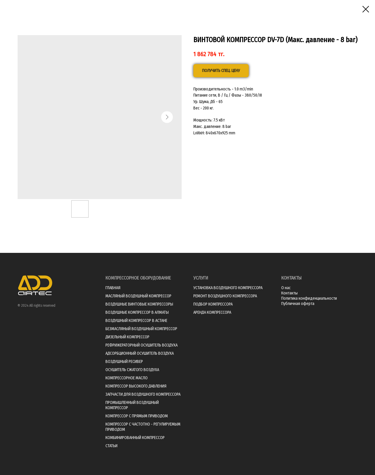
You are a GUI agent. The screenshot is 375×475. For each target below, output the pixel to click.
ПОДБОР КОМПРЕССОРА (213, 304)
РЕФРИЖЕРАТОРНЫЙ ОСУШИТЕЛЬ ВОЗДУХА (141, 345)
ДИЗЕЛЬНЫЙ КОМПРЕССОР (127, 337)
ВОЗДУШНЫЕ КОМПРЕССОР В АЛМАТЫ (137, 312)
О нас (286, 287)
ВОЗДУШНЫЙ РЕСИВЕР (124, 361)
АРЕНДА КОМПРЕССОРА (212, 312)
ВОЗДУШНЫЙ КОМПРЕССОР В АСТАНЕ (136, 320)
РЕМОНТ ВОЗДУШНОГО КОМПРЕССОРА (225, 296)
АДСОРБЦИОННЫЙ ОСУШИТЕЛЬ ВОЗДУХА (139, 353)
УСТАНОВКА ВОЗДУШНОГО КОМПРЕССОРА (227, 287)
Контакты (289, 293)
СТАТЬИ (111, 445)
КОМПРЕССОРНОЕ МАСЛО (126, 377)
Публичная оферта (297, 303)
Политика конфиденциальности (309, 298)
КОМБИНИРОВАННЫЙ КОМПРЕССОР (135, 437)
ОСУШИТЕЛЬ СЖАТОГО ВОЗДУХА (132, 369)
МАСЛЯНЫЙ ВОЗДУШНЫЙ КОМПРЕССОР (138, 296)
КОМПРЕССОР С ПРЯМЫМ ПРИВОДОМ (136, 416)
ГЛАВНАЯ (112, 287)
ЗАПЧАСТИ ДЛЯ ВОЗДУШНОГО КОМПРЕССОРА (142, 394)
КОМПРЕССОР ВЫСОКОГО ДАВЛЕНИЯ (135, 386)
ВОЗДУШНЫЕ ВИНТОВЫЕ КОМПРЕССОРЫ (139, 304)
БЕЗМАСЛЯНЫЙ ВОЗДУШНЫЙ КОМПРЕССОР (141, 328)
